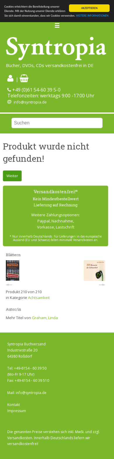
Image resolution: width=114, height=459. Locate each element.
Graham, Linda (45, 317)
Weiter (12, 175)
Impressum (16, 410)
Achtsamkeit (39, 297)
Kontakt (13, 404)
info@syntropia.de (30, 102)
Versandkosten (19, 437)
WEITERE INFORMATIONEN (92, 15)
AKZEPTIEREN (89, 8)
